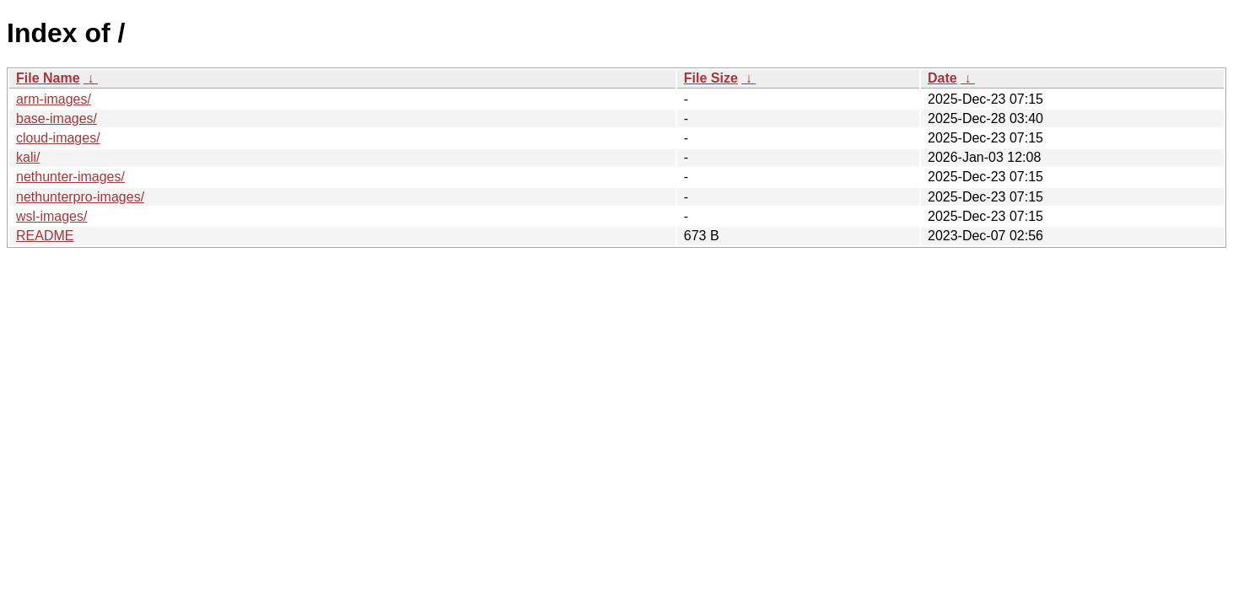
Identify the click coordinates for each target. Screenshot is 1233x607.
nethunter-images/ (70, 176)
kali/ (28, 157)
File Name (48, 78)
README (44, 235)
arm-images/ (53, 99)
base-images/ (56, 118)
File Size (711, 78)
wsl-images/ (51, 216)
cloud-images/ (58, 138)
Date (942, 78)
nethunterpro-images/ (80, 197)
